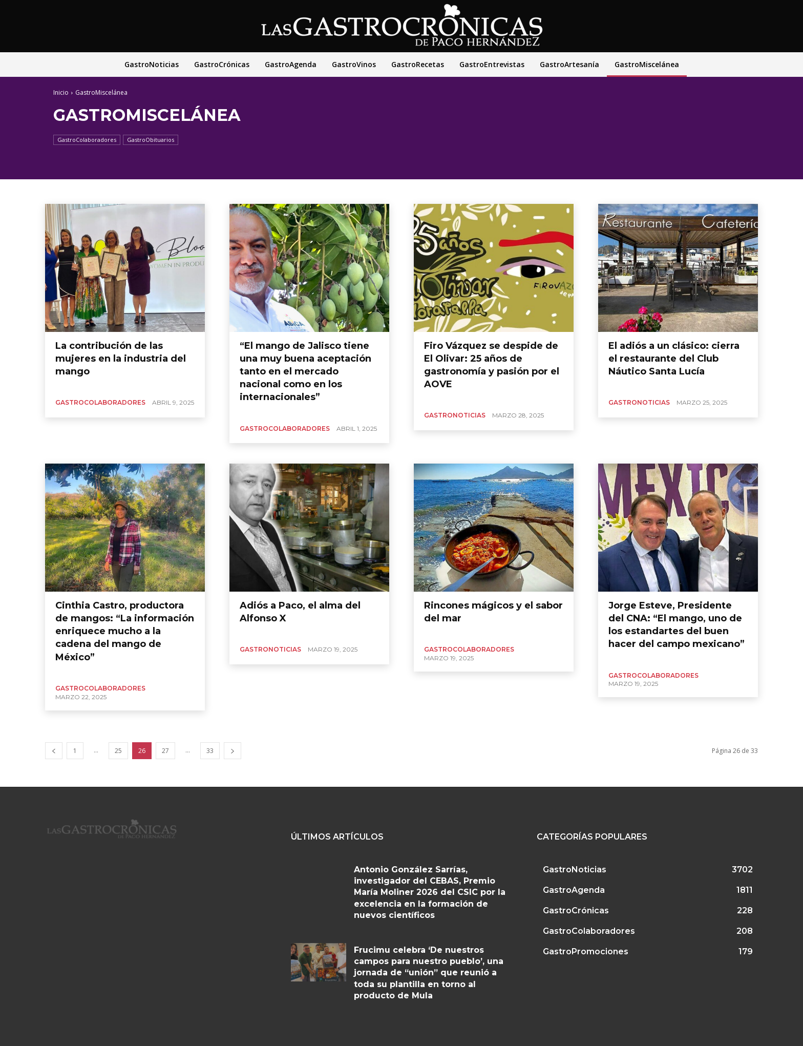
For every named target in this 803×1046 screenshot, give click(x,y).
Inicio (61, 92)
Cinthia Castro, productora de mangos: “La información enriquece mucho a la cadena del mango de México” (124, 631)
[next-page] (232, 750)
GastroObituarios (150, 140)
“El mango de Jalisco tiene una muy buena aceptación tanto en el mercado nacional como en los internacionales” (305, 371)
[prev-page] (53, 750)
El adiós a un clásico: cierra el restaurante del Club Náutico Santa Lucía (673, 358)
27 (165, 750)
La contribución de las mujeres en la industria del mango (120, 358)
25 (118, 750)
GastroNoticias (454, 415)
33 (210, 750)
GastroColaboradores (86, 140)
